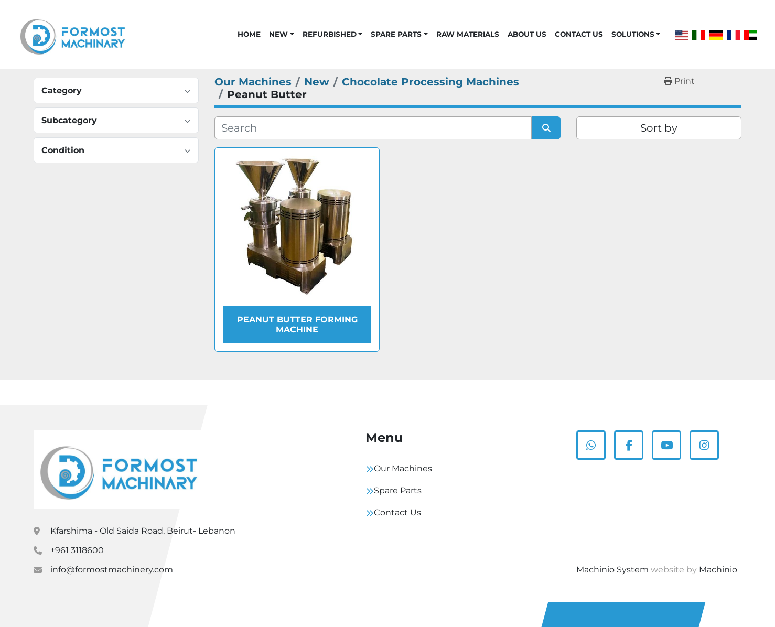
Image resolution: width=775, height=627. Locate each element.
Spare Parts (396, 34)
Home (249, 34)
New (278, 34)
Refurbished (330, 34)
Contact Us (579, 34)
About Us (527, 34)
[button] (281, 34)
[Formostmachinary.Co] (119, 469)
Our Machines (403, 468)
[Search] (373, 127)
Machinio (718, 570)
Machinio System (612, 570)
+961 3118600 (77, 550)
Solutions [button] (632, 34)
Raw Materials (467, 34)
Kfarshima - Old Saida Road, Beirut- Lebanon (142, 531)
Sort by (658, 128)
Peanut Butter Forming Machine (297, 324)
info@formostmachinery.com (111, 570)
